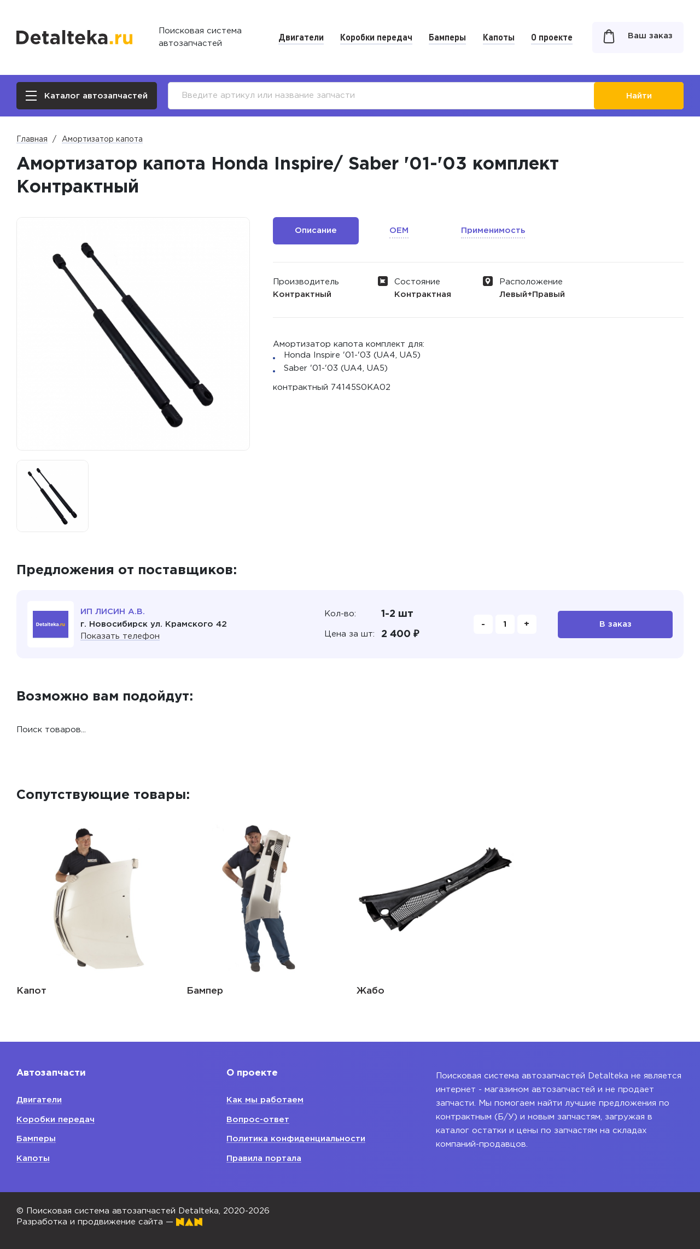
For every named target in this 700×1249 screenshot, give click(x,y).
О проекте (552, 37)
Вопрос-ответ (257, 1119)
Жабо (370, 991)
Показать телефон (120, 636)
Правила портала (263, 1158)
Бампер (204, 991)
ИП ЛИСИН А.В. (112, 611)
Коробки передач (376, 37)
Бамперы (447, 37)
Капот (31, 991)
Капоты (499, 37)
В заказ (615, 624)
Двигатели (301, 37)
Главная (32, 139)
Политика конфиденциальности (295, 1138)
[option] (52, 496)
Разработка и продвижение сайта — (109, 1221)
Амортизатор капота (102, 139)
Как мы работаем (265, 1100)
